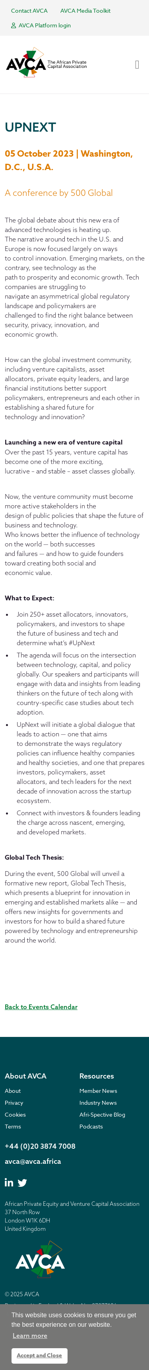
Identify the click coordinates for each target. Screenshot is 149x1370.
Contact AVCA (29, 10)
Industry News (98, 1102)
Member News (98, 1090)
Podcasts (91, 1126)
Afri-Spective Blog (102, 1114)
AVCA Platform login (41, 25)
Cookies (15, 1114)
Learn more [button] (30, 1335)
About (13, 1090)
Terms (13, 1126)
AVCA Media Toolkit (85, 10)
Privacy (14, 1102)
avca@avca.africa (33, 1161)
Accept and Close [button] (39, 1355)
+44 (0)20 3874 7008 (40, 1146)
